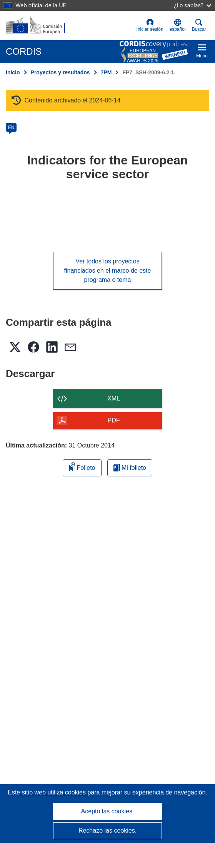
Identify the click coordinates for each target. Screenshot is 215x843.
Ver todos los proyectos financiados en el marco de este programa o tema (107, 270)
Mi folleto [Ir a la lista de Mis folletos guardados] (129, 467)
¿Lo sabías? (192, 5)
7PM (106, 72)
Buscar (199, 25)
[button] (178, 25)
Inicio (13, 72)
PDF (114, 420)
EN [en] (11, 127)
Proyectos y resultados (60, 72)
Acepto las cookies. (107, 811)
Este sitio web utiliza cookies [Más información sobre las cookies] (47, 792)
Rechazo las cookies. (107, 830)
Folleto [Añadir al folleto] (82, 466)
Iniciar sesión (150, 25)
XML (113, 398)
